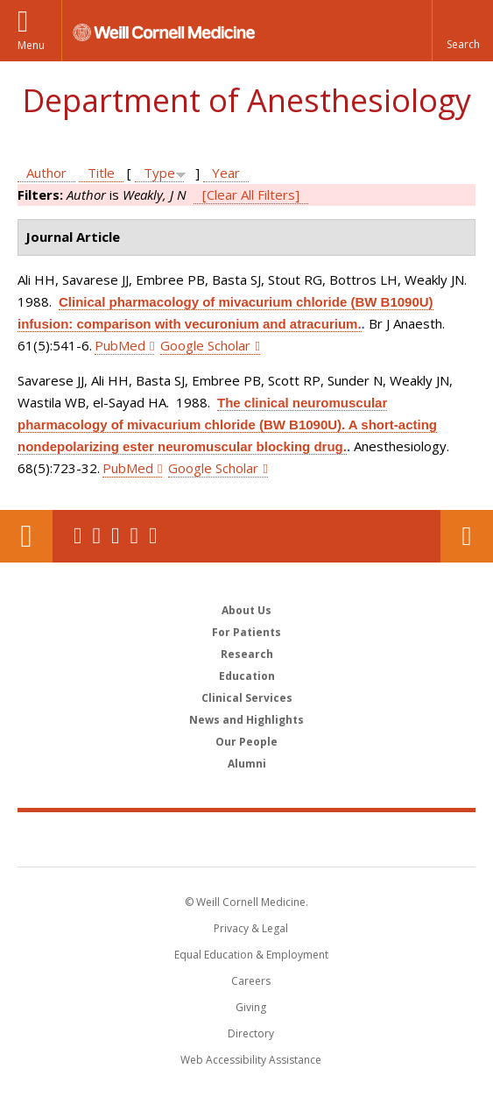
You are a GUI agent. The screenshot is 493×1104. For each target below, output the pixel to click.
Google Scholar (205, 345)
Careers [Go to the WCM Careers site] (251, 980)
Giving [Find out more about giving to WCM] (251, 1007)
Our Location (26, 536)
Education (247, 676)
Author (46, 172)
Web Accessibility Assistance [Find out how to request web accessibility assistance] (250, 1059)
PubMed (120, 345)
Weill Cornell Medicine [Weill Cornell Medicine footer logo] (246, 838)
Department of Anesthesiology (246, 100)
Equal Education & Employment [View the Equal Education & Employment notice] (251, 954)
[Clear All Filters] (250, 194)
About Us (246, 610)
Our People (246, 741)
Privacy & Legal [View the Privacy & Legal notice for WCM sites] (251, 928)
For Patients (246, 632)
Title (101, 172)
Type (159, 172)
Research (247, 654)
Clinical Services (246, 697)
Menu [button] (31, 45)
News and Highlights (246, 719)
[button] (462, 30)
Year (226, 172)
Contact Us (466, 536)
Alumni (247, 763)
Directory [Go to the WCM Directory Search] (251, 1033)
